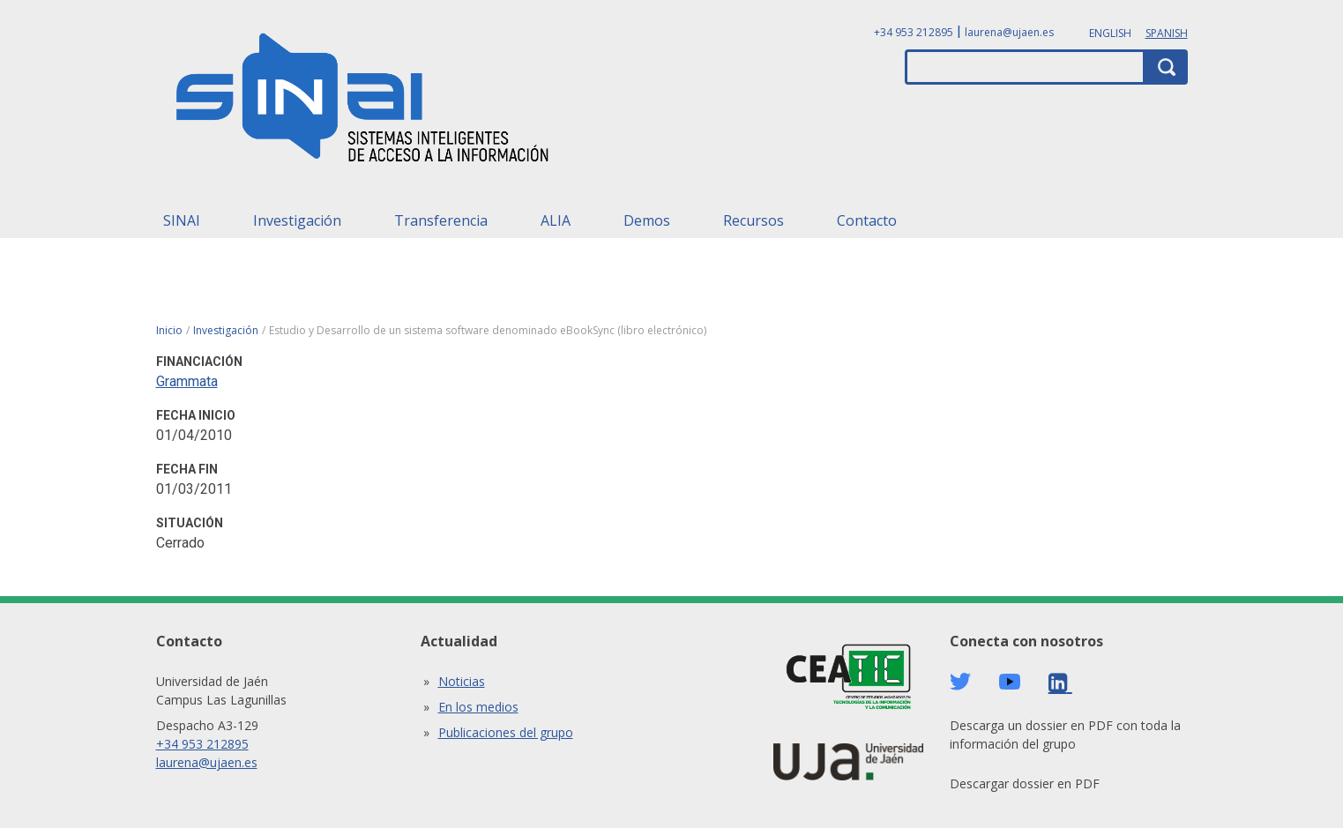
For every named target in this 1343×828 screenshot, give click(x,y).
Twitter (960, 681)
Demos (646, 220)
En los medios (478, 706)
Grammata (187, 381)
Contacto (867, 220)
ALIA (556, 220)
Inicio (169, 330)
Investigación (297, 220)
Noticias (461, 681)
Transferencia (441, 220)
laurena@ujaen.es (1009, 32)
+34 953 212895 (913, 32)
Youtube (1009, 682)
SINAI (181, 220)
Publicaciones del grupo (505, 732)
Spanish (1166, 33)
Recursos (753, 220)
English (1110, 33)
